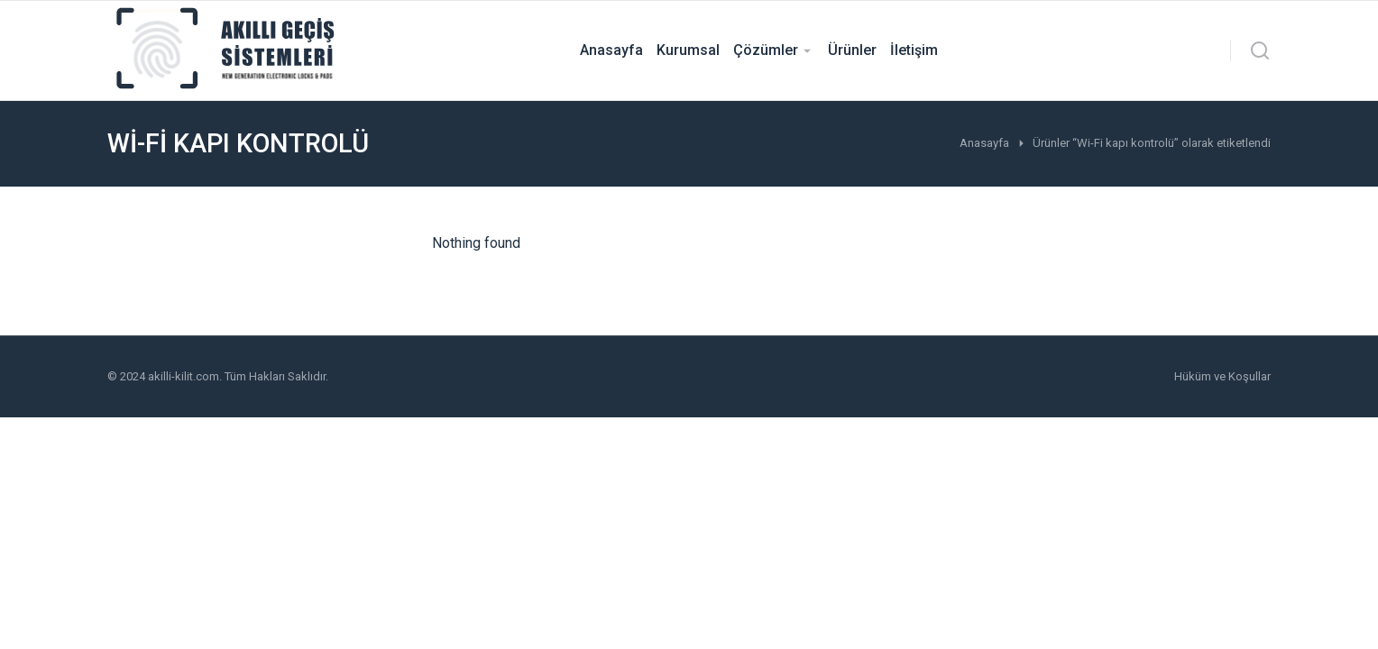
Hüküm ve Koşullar (1222, 376)
